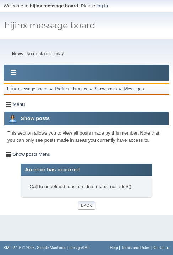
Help (114, 247)
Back (86, 205)
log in (102, 5)
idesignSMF (80, 247)
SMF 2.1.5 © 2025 (19, 247)
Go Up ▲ (161, 247)
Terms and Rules (135, 247)
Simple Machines (51, 247)
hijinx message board (50, 25)
